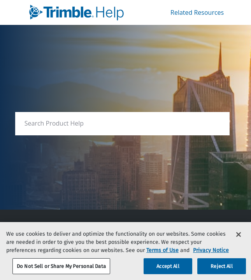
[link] (80, 12)
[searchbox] (215, 123)
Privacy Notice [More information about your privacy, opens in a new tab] (211, 256)
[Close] (238, 240)
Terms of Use (162, 256)
